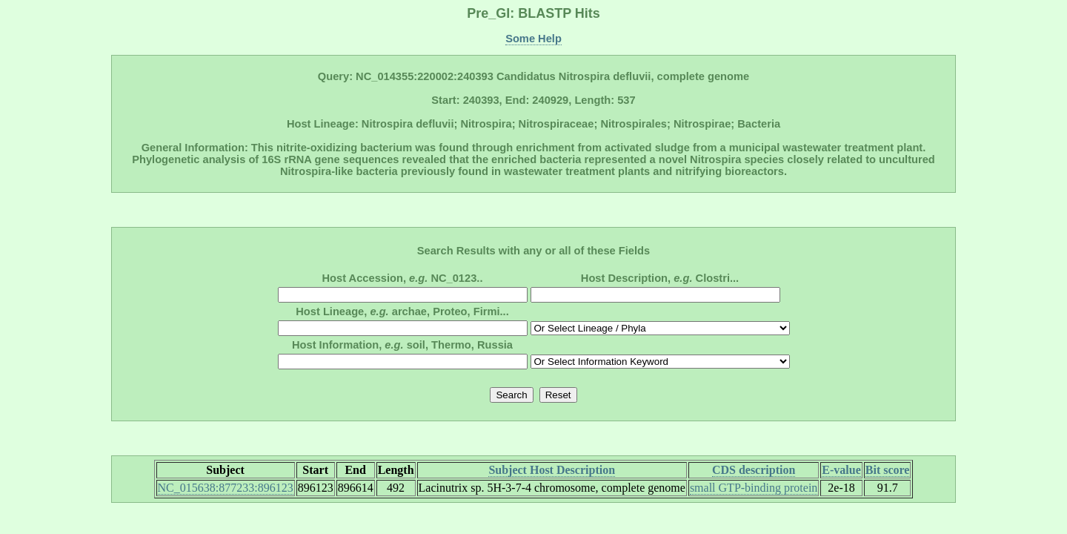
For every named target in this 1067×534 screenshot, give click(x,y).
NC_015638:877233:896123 (225, 487)
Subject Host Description (551, 470)
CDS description (753, 470)
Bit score (887, 470)
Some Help (533, 38)
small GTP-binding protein (753, 487)
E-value (841, 470)
